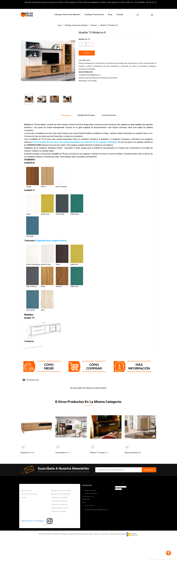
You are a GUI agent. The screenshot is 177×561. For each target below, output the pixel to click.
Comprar (86, 53)
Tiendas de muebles (58, 511)
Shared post (46, 524)
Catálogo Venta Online (94, 15)
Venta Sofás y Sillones (59, 501)
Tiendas (119, 15)
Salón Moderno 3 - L (63, 453)
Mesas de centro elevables (61, 494)
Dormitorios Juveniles (59, 497)
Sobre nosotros (26, 490)
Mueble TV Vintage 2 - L (99, 453)
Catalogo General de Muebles (67, 15)
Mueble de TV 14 (27, 453)
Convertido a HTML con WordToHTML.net (162, 559)
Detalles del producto (86, 115)
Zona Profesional (109, 115)
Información (87, 485)
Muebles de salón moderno (61, 490)
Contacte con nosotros (29, 494)
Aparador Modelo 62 (133, 453)
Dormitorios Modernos (59, 504)
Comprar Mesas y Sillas (59, 508)
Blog (110, 15)
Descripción (66, 115)
